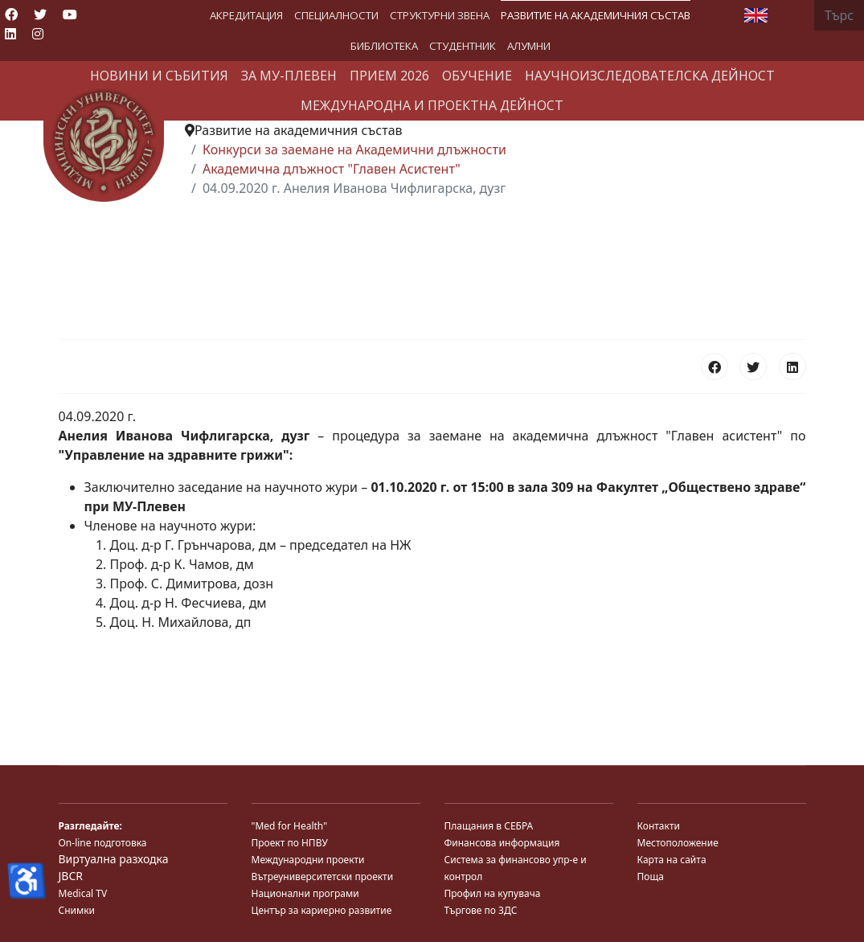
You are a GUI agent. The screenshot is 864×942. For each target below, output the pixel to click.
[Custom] (65, 34)
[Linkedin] (10, 34)
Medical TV (83, 893)
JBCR (71, 875)
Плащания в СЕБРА (489, 826)
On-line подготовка (103, 843)
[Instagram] (37, 34)
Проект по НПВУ (290, 843)
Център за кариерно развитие (322, 910)
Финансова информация (502, 843)
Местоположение (678, 843)
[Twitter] (40, 14)
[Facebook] (11, 14)
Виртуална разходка (114, 858)
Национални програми (305, 893)
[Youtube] (70, 14)
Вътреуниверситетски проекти (323, 876)
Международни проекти (308, 859)
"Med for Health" (290, 826)
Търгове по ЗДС (481, 910)
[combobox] (839, 15)
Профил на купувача (492, 893)
